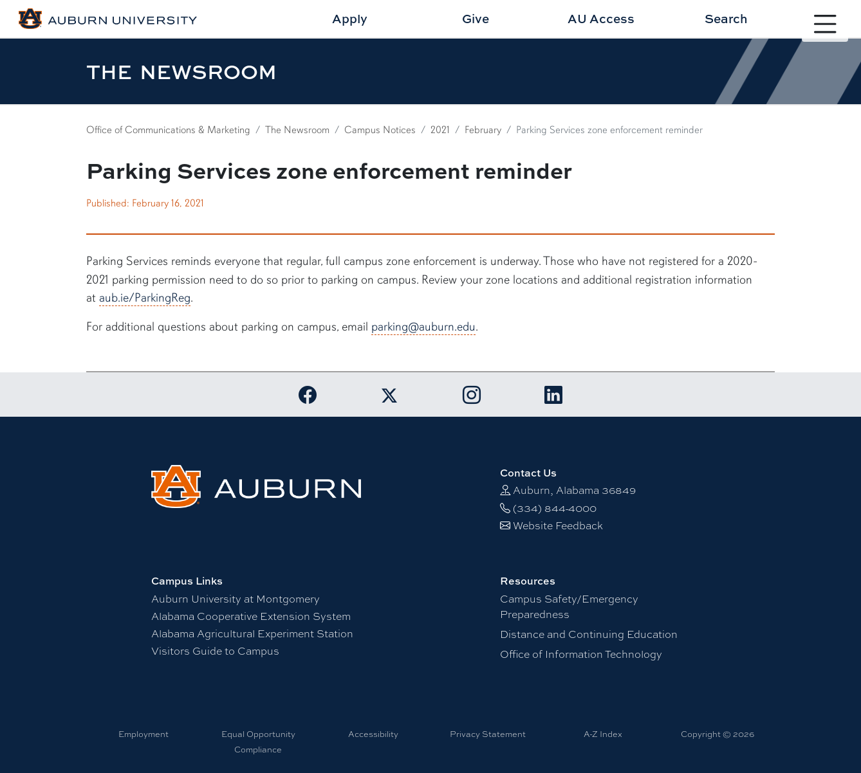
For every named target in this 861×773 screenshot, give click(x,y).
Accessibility (373, 734)
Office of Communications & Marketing (168, 129)
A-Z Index (603, 734)
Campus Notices (380, 129)
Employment (143, 734)
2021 (440, 129)
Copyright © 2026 (717, 734)
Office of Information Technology (581, 653)
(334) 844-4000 (555, 507)
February (483, 129)
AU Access (601, 18)
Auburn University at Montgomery (235, 598)
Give (475, 18)
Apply (349, 18)
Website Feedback (558, 525)
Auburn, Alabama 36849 (574, 489)
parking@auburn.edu (423, 326)
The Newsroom (297, 129)
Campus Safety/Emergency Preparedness (569, 606)
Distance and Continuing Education (589, 633)
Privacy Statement (488, 734)
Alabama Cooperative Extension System (251, 615)
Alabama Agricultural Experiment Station (252, 633)
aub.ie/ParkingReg (144, 297)
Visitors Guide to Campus (215, 650)
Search (726, 18)
